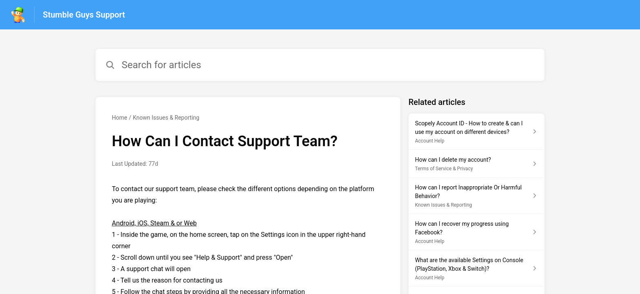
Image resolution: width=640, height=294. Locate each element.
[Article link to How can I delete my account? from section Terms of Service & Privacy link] (476, 164)
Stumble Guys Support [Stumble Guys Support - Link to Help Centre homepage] (84, 15)
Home (119, 117)
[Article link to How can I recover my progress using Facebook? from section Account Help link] (476, 232)
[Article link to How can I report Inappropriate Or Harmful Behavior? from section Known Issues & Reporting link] (476, 196)
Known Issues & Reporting (166, 117)
